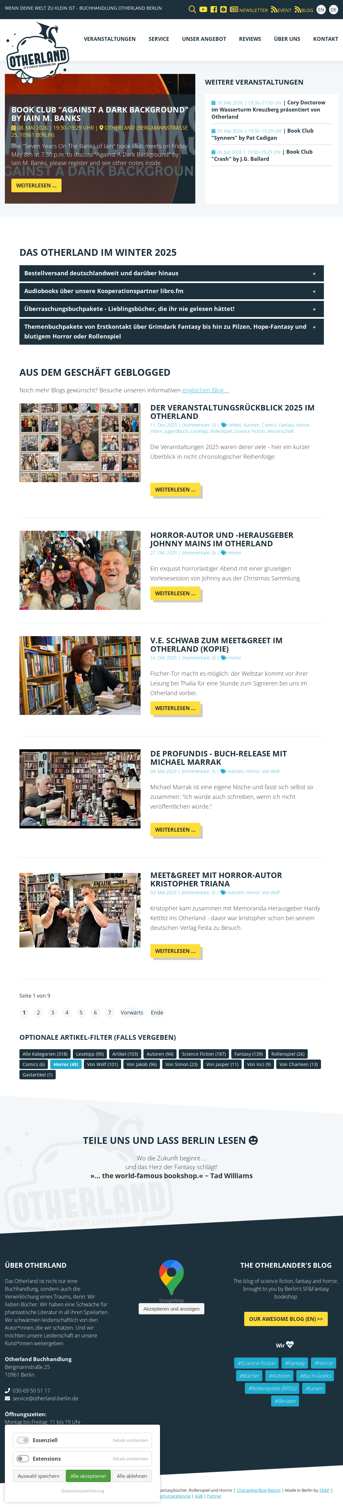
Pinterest (210, 1193)
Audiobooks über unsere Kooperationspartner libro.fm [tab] (104, 291)
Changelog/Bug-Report (259, 1490)
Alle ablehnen (132, 1476)
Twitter (146, 1193)
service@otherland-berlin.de (45, 1398)
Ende (157, 1012)
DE (334, 9)
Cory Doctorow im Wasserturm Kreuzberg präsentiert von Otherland (269, 109)
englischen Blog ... (205, 390)
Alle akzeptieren (88, 1476)
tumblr (197, 1193)
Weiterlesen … (39, 187)
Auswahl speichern (39, 1476)
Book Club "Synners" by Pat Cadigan (263, 134)
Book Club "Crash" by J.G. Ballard (262, 155)
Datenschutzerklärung (169, 1496)
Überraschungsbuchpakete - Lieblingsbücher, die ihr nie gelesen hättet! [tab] (129, 309)
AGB (199, 1496)
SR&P (324, 1490)
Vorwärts (132, 1012)
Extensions (47, 1458)
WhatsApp (184, 1193)
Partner (214, 1496)
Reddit (171, 1193)
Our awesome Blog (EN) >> (286, 1319)
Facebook (133, 1193)
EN (321, 9)
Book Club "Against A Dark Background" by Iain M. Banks (100, 113)
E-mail (159, 1193)
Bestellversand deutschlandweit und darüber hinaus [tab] (101, 273)
